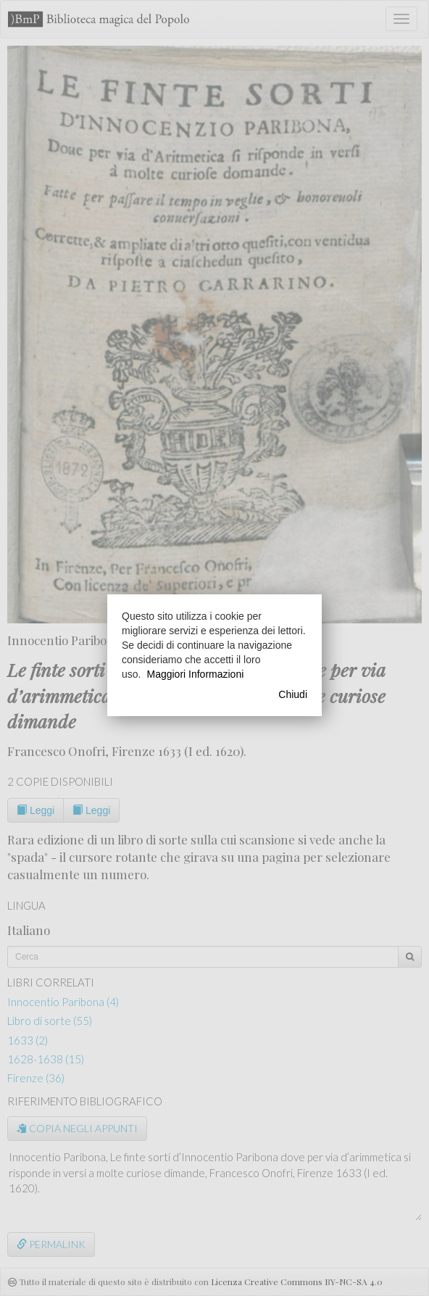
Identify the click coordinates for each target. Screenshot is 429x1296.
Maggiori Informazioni (194, 674)
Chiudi (292, 694)
